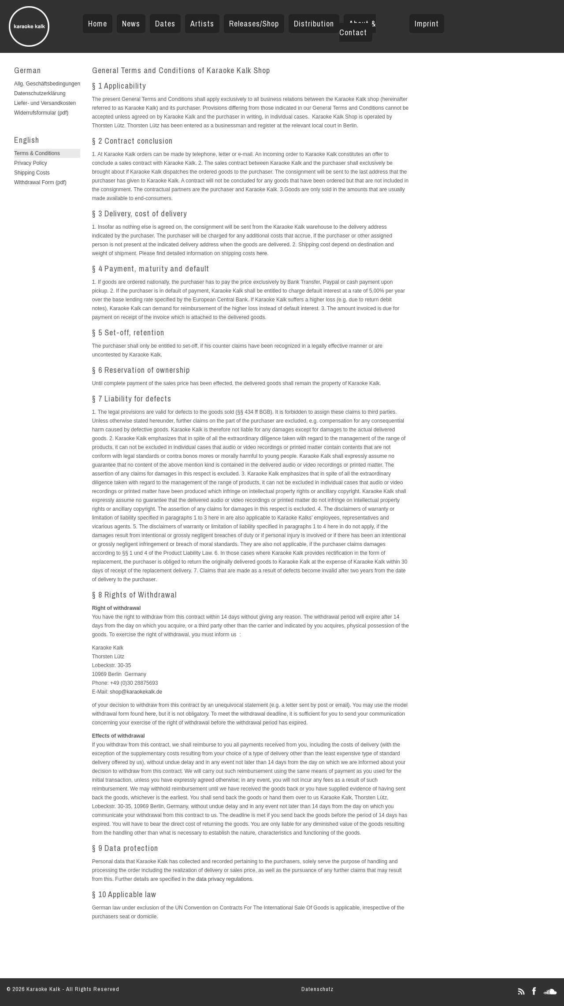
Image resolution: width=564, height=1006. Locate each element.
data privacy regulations (224, 879)
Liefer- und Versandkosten (45, 103)
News (131, 23)
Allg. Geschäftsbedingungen (47, 84)
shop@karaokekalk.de (136, 692)
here (261, 253)
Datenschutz (317, 989)
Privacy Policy (30, 163)
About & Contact (357, 28)
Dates (165, 23)
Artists (202, 23)
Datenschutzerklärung (40, 93)
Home (97, 23)
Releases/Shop (254, 23)
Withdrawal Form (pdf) (40, 182)
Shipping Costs (32, 173)
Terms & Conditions (37, 153)
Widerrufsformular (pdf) (41, 113)
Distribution (314, 23)
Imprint (427, 23)
